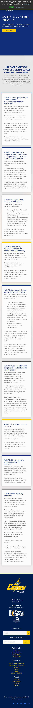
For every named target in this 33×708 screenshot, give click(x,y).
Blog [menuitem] (16, 671)
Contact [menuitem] (16, 683)
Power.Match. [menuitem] (16, 655)
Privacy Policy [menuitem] (16, 657)
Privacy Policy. (27, 4)
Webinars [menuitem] (16, 667)
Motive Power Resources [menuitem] (16, 663)
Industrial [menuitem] (16, 651)
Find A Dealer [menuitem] (16, 682)
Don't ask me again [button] (20, 7)
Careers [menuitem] (16, 685)
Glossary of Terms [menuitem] (16, 673)
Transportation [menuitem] (16, 653)
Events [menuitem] (16, 669)
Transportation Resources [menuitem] (16, 665)
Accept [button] (11, 7)
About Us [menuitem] (16, 680)
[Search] (15, 633)
